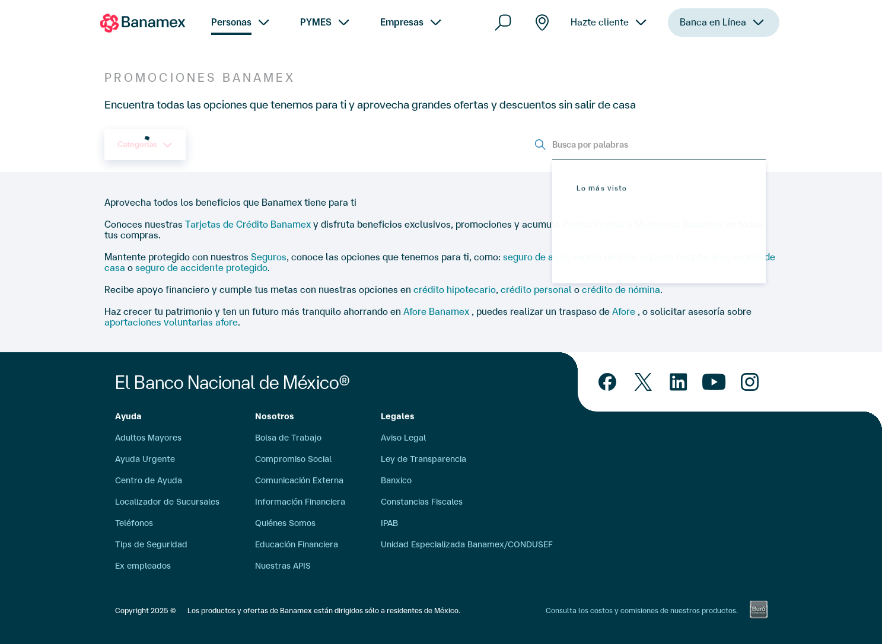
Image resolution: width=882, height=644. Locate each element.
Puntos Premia (593, 224)
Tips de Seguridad (151, 544)
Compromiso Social (293, 459)
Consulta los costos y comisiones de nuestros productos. (642, 610)
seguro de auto (535, 256)
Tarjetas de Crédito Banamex (248, 224)
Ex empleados (143, 565)
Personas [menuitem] (231, 22)
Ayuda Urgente (145, 459)
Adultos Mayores (148, 437)
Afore (625, 311)
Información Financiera (300, 501)
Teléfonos (134, 523)
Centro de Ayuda (148, 480)
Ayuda (128, 416)
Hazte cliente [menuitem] (600, 42)
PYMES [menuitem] (316, 22)
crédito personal (536, 289)
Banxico (396, 480)
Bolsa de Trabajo (288, 437)
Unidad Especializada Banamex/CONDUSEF (467, 544)
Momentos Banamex (679, 224)
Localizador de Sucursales (167, 501)
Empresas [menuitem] (402, 22)
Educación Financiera (296, 544)
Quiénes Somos (285, 523)
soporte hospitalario (684, 256)
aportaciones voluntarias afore (171, 322)
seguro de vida (604, 256)
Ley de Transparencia (423, 459)
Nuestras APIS (283, 565)
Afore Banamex (437, 311)
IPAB (389, 523)
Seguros (268, 256)
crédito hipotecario (454, 289)
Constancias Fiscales (422, 501)
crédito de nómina (621, 289)
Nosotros (274, 416)
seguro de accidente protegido (201, 267)
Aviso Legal (403, 437)
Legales (398, 416)
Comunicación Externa (299, 480)
